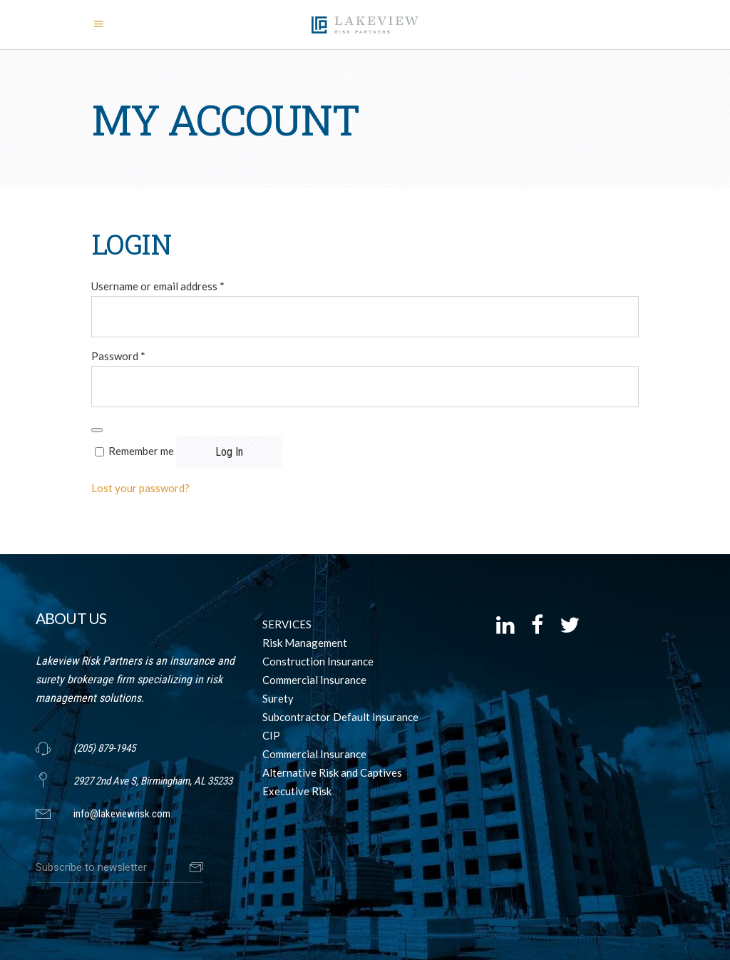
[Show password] (97, 430)
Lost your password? (140, 487)
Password (118, 355)
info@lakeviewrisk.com (121, 813)
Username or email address (158, 286)
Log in (229, 452)
